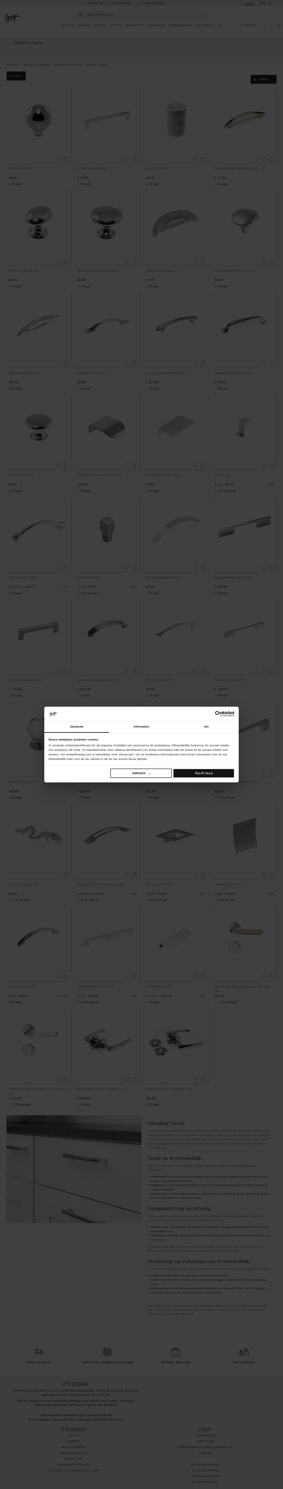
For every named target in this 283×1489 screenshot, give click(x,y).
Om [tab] (206, 726)
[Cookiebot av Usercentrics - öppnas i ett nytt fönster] (215, 714)
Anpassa (141, 773)
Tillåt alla (204, 773)
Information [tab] (141, 726)
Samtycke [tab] (76, 726)
